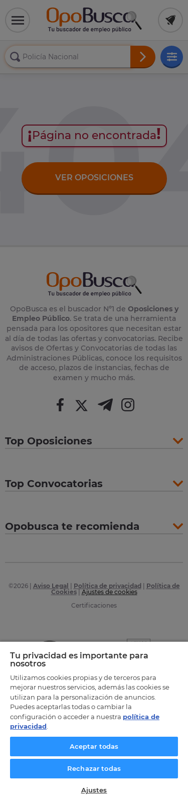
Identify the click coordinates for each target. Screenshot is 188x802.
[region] (94, 721)
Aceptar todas (94, 746)
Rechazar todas (94, 768)
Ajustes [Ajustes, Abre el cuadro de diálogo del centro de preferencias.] (94, 790)
